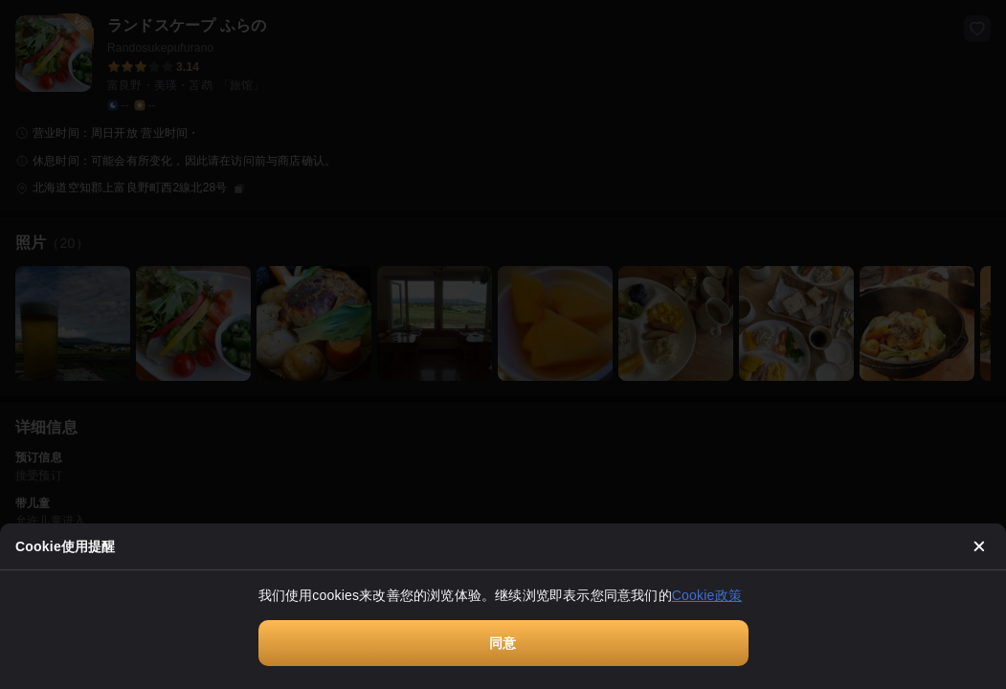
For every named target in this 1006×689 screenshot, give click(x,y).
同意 (502, 643)
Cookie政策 (707, 595)
